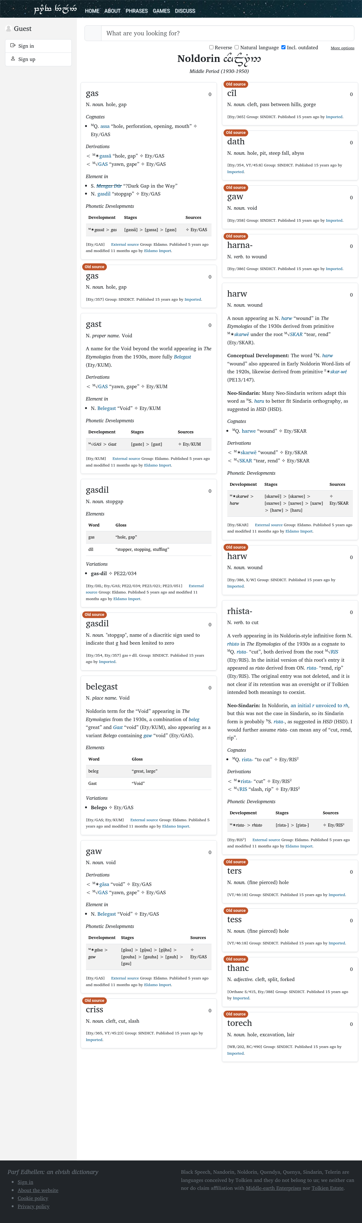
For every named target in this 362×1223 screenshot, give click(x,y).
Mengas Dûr (109, 186)
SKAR (296, 334)
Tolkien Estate (328, 1188)
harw (286, 318)
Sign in (22, 46)
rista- (242, 652)
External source (122, 244)
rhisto (233, 644)
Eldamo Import (157, 250)
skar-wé (338, 371)
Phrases (137, 11)
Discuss (185, 11)
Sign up (22, 59)
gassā (105, 156)
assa (105, 126)
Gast (118, 727)
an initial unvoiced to (319, 705)
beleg (194, 719)
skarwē (241, 334)
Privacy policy (34, 1206)
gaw (148, 735)
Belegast (182, 356)
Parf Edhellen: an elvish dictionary (55, 8)
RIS (334, 652)
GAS (103, 164)
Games (161, 11)
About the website (38, 1190)
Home (92, 11)
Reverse (220, 47)
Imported (193, 299)
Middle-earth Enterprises (273, 1188)
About (112, 11)
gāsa (104, 884)
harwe (249, 431)
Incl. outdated (299, 47)
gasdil (104, 194)
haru (259, 401)
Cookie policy (33, 1198)
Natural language (257, 47)
